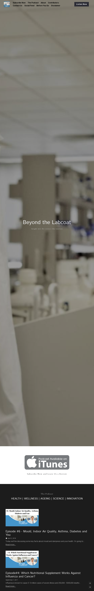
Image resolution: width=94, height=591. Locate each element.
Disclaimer (55, 6)
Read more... (11, 545)
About (43, 3)
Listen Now (79, 4)
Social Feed (29, 6)
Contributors (53, 3)
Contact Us (17, 6)
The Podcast (33, 3)
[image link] (47, 462)
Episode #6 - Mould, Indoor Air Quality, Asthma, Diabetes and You (46, 533)
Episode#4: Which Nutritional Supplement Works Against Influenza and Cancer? (43, 575)
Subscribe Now (19, 3)
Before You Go (43, 6)
